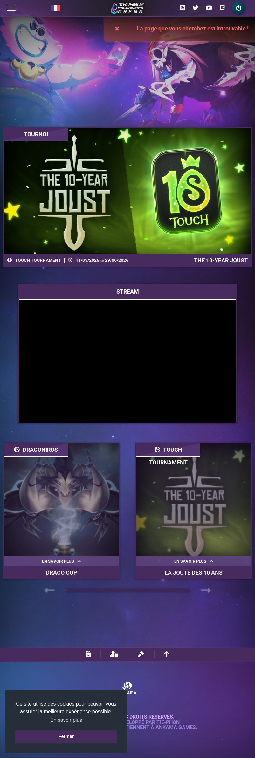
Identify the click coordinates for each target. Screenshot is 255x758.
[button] (65, 590)
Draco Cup (61, 572)
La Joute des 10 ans (194, 572)
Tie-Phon (168, 722)
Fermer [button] (66, 736)
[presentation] (49, 590)
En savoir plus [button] (66, 720)
